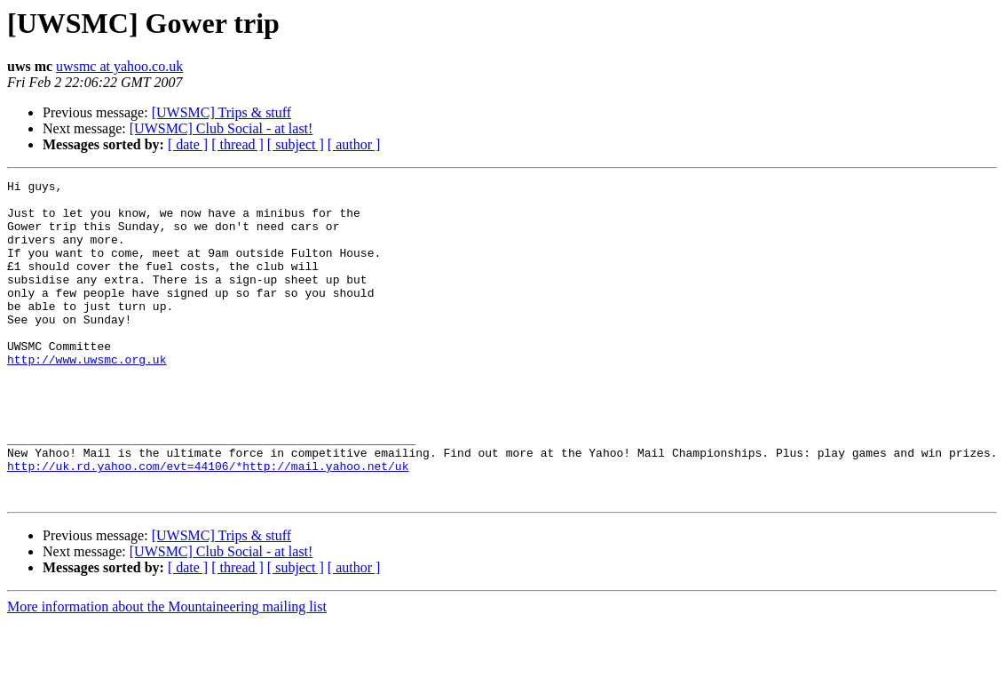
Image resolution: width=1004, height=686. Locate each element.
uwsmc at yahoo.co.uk (119, 66)
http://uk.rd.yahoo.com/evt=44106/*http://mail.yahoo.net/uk (207, 524)
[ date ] (188, 144)
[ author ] (354, 144)
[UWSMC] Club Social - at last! (221, 128)
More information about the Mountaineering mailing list (167, 670)
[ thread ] (237, 144)
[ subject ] (295, 144)
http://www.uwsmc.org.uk (86, 396)
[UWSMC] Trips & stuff (222, 112)
